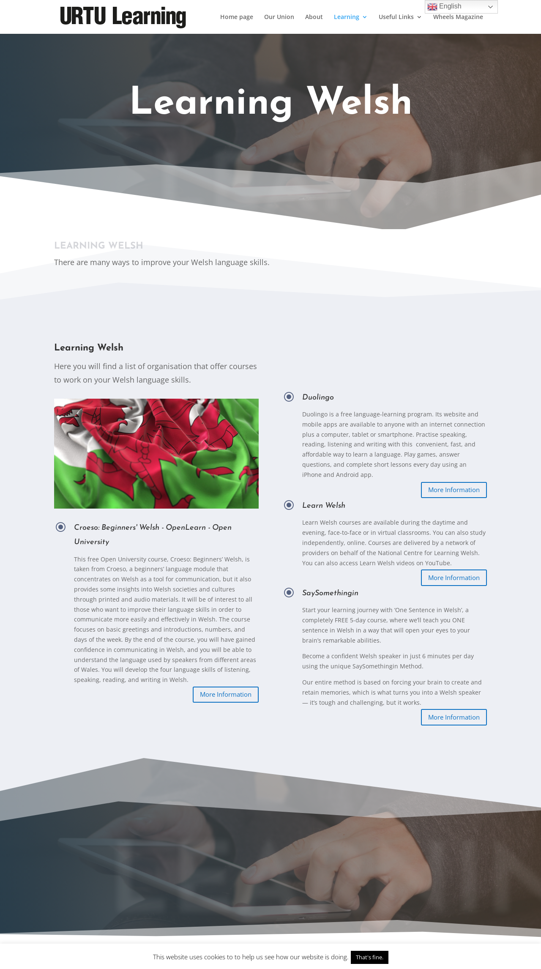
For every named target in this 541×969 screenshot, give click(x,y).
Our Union (279, 17)
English (444, 7)
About (314, 17)
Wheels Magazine (458, 17)
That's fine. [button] (369, 957)
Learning (346, 17)
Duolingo (334, 398)
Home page (236, 17)
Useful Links (396, 17)
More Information (225, 694)
